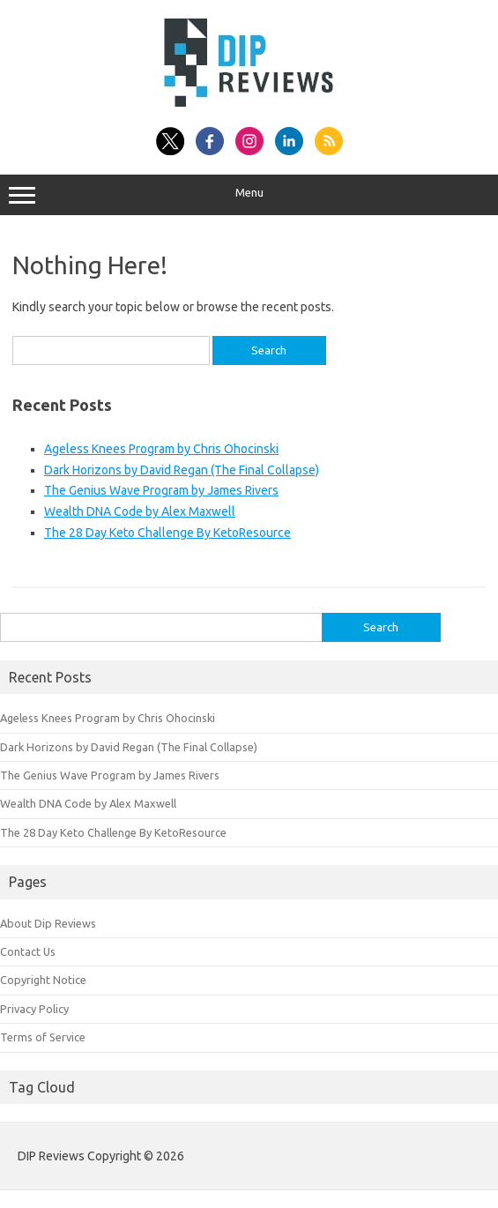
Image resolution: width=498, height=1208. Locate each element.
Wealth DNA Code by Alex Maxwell (139, 511)
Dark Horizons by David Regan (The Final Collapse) (181, 470)
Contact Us (28, 951)
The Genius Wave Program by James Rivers (161, 490)
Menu (249, 195)
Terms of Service (42, 1037)
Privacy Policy (34, 1009)
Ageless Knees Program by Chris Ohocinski (161, 449)
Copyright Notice (43, 979)
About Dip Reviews (48, 923)
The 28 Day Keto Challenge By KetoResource (167, 533)
